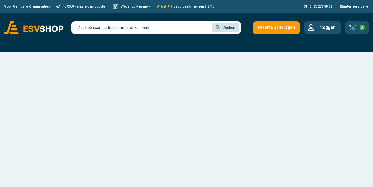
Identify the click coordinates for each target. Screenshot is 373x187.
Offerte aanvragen (276, 27)
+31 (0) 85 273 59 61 (317, 6)
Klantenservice (354, 6)
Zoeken (225, 27)
